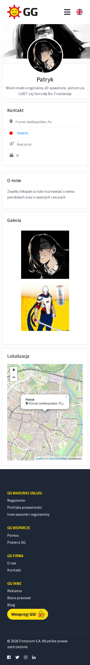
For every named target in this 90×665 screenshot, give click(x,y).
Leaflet (40, 458)
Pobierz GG (16, 542)
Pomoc (13, 535)
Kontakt (14, 570)
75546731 (22, 133)
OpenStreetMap (57, 458)
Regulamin (16, 500)
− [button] (13, 377)
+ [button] (13, 370)
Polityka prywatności (24, 507)
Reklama (14, 590)
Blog (11, 604)
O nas (11, 563)
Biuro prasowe (19, 597)
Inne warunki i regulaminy (28, 514)
